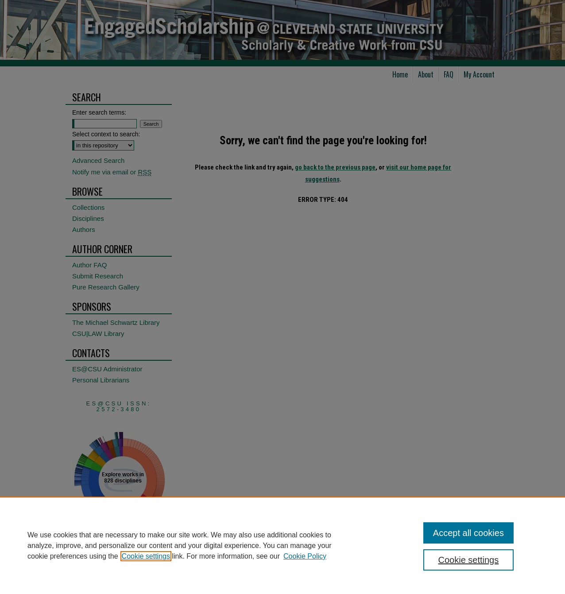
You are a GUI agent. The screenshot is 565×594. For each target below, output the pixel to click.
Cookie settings (146, 556)
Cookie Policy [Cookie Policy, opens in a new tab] (304, 556)
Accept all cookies (468, 533)
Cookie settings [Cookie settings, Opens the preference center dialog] (468, 560)
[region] (282, 545)
